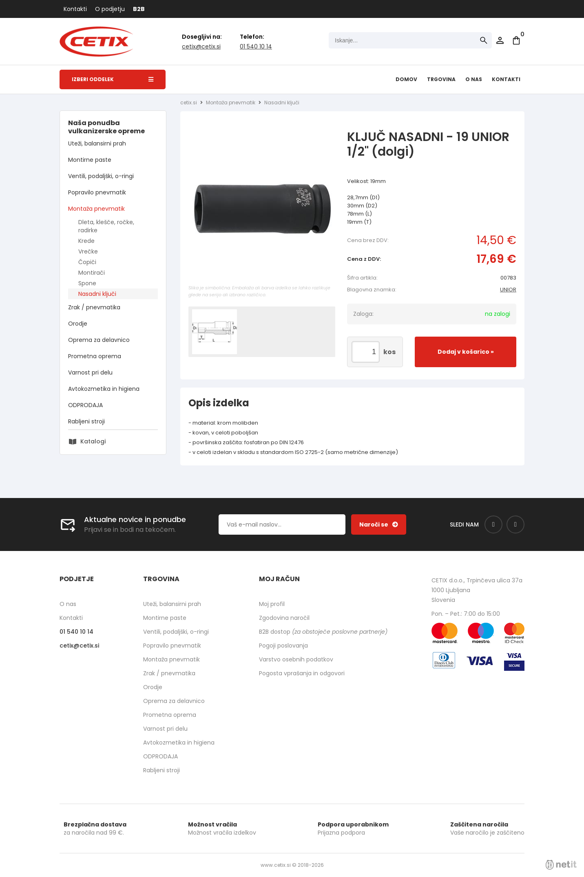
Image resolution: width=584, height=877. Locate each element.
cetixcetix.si (201, 46)
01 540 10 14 (256, 46)
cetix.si (188, 102)
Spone (87, 283)
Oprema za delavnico (99, 340)
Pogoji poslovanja (283, 645)
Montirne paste (89, 160)
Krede (86, 241)
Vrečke (88, 251)
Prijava (500, 40)
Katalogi (93, 441)
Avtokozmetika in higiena (103, 389)
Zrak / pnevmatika (94, 307)
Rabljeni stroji (86, 421)
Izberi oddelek (112, 79)
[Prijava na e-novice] (378, 524)
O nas (473, 79)
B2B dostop (323, 632)
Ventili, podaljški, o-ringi (101, 176)
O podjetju (110, 9)
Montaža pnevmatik (96, 209)
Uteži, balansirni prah (97, 143)
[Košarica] (516, 40)
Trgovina (441, 79)
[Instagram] (515, 524)
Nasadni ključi (97, 294)
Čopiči (87, 262)
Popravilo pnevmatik (97, 192)
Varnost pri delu (90, 372)
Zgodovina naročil (284, 618)
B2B (139, 9)
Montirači (91, 273)
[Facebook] (493, 524)
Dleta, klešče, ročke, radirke (106, 226)
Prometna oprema (94, 356)
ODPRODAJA (85, 405)
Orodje (77, 324)
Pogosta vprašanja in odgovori (302, 673)
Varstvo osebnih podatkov (296, 659)
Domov (406, 79)
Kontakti (75, 9)
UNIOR (508, 289)
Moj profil (272, 604)
